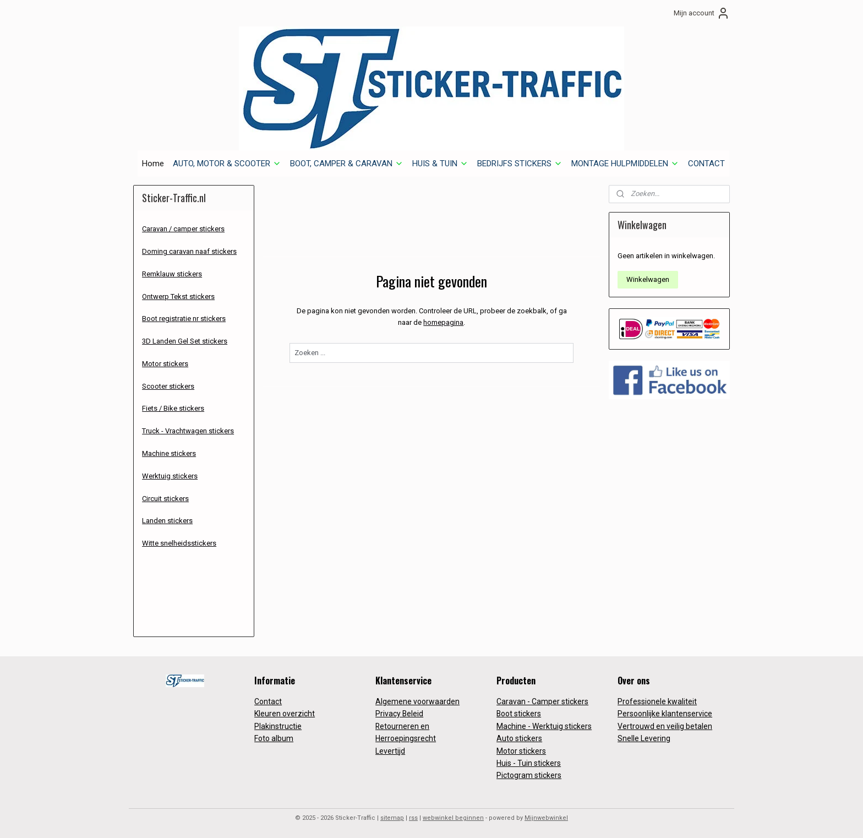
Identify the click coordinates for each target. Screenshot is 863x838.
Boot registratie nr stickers (184, 318)
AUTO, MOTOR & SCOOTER (227, 163)
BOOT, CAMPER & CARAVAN (346, 163)
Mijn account (702, 13)
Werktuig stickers (170, 476)
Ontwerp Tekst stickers (178, 296)
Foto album (273, 738)
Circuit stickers (165, 498)
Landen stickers (167, 520)
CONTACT (706, 163)
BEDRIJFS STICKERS (519, 163)
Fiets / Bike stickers (173, 408)
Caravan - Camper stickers (542, 701)
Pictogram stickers (528, 775)
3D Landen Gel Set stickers (184, 341)
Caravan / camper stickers (183, 229)
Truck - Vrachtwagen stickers (188, 431)
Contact (268, 701)
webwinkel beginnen (453, 817)
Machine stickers (169, 453)
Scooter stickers (168, 386)
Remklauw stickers (172, 274)
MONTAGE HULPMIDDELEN (625, 163)
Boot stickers (518, 713)
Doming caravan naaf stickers (189, 251)
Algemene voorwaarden (417, 701)
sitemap (392, 817)
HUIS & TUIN (440, 163)
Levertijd (390, 751)
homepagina (443, 322)
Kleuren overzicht (284, 713)
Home (153, 163)
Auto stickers (519, 738)
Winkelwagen (647, 279)
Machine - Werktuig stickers (544, 726)
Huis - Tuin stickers (528, 763)
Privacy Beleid (399, 713)
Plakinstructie (278, 726)
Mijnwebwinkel (546, 817)
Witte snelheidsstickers (179, 543)
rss (413, 817)
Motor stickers (165, 364)
